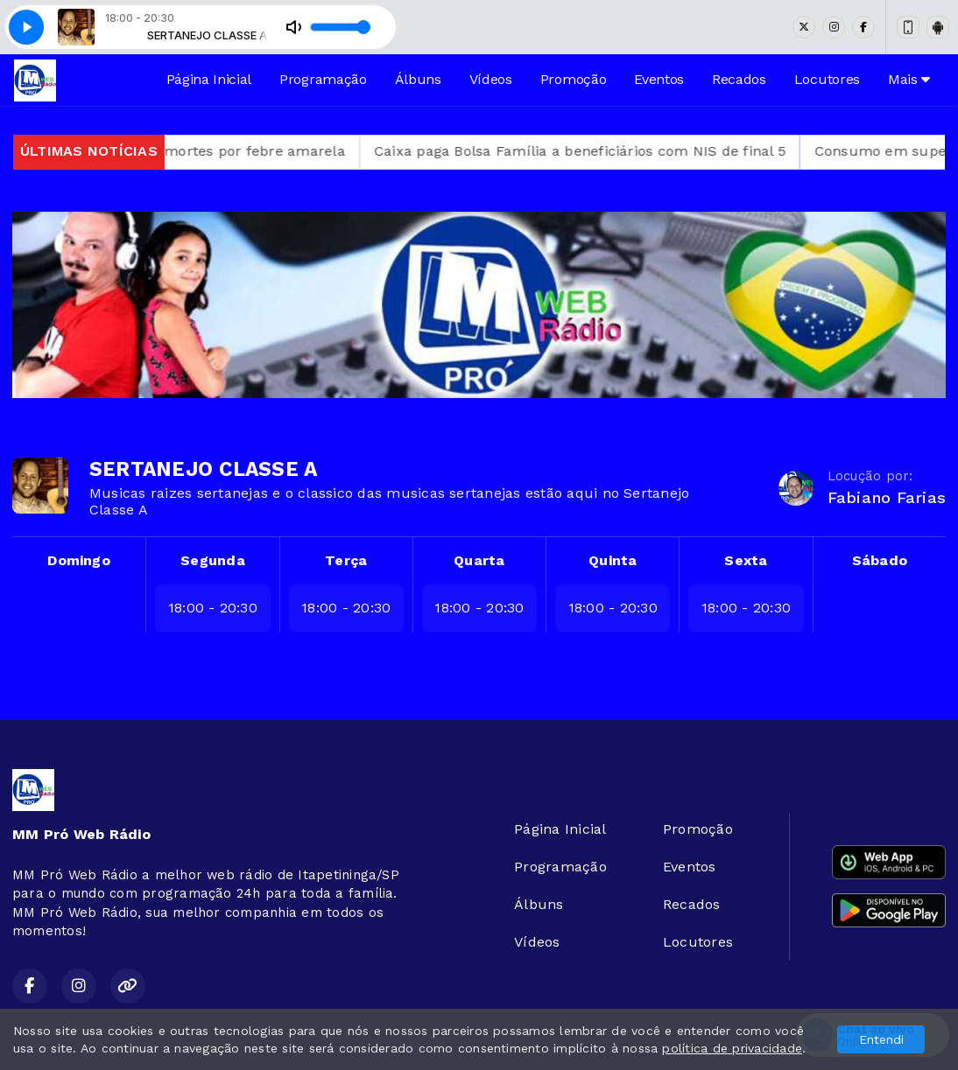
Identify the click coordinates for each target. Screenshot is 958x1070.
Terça (346, 560)
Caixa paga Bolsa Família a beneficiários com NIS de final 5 (603, 151)
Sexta (745, 560)
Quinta (612, 560)
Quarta (479, 560)
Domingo (78, 560)
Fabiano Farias (887, 497)
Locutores (827, 79)
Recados (739, 79)
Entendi (881, 1039)
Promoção (573, 79)
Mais (909, 79)
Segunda (212, 560)
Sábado (879, 560)
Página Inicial (209, 79)
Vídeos (490, 79)
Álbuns (418, 79)
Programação (322, 79)
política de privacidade (732, 1048)
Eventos (659, 79)
